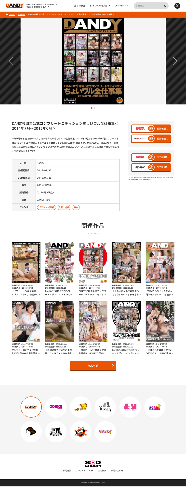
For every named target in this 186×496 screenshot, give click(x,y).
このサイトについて (85, 470)
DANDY (21, 14)
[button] (91, 108)
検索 (165, 5)
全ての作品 (79, 5)
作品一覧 (101, 365)
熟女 (75, 207)
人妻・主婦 (63, 207)
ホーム (12, 14)
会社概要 (102, 470)
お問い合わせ (117, 470)
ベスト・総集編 (46, 207)
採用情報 (67, 470)
